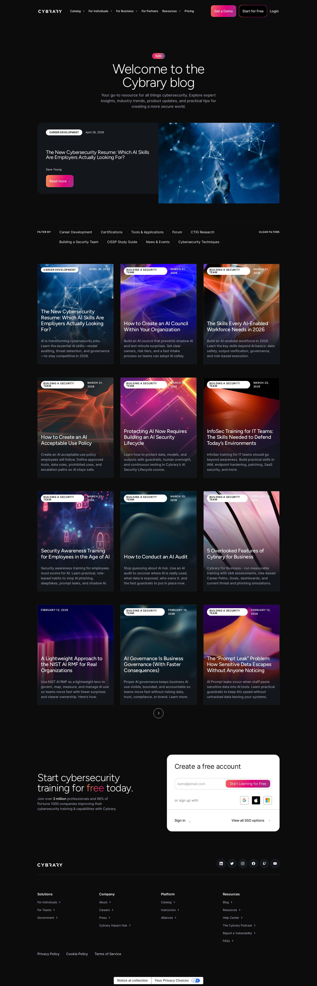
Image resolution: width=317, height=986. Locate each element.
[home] (50, 11)
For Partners (150, 11)
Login (274, 11)
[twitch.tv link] (264, 863)
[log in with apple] (256, 800)
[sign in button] (185, 820)
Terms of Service (108, 954)
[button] (77, 11)
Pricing (189, 11)
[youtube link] (275, 863)
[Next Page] (158, 713)
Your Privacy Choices (172, 980)
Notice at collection (132, 980)
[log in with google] (244, 800)
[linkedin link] (221, 863)
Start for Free (253, 11)
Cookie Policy (77, 954)
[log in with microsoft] (268, 800)
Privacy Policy (48, 954)
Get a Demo (223, 11)
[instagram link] (242, 863)
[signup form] (223, 783)
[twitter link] (232, 863)
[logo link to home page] (49, 865)
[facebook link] (253, 863)
